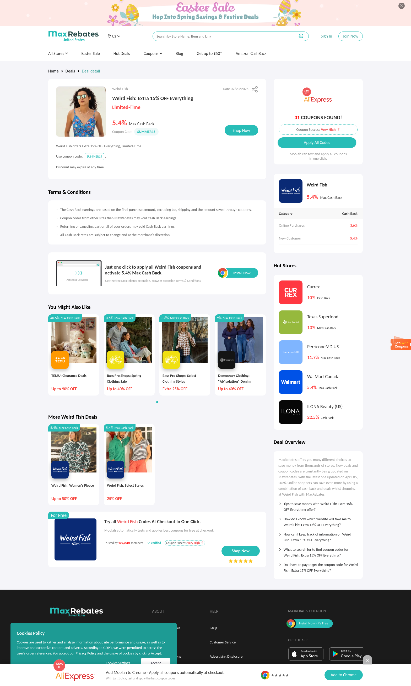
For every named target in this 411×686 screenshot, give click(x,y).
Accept (156, 663)
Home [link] (53, 71)
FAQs (213, 628)
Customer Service (223, 642)
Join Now (350, 36)
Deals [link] (70, 71)
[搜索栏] (220, 36)
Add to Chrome (343, 674)
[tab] (318, 505)
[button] (114, 36)
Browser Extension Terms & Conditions (176, 281)
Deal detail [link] (91, 71)
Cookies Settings (118, 663)
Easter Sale (90, 53)
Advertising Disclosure (226, 656)
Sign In (326, 36)
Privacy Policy (85, 653)
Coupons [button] (152, 53)
